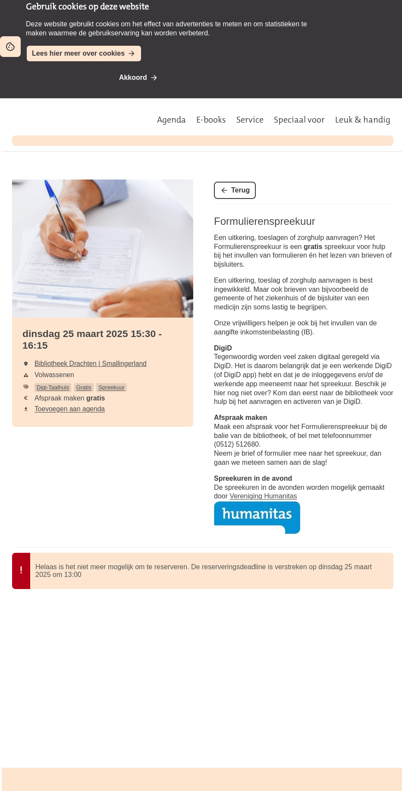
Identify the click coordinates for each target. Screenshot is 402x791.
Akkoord (133, 77)
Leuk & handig (362, 119)
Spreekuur (111, 387)
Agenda (171, 119)
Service (250, 119)
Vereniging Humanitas (263, 496)
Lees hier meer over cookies (78, 53)
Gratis (83, 387)
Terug (240, 190)
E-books (211, 119)
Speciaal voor (299, 119)
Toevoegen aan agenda (70, 409)
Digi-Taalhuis (53, 387)
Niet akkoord (196, 77)
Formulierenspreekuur (264, 221)
